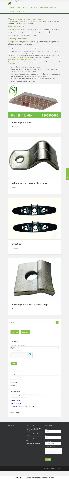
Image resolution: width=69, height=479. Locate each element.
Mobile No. (48, 441)
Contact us (20, 11)
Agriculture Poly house (16, 400)
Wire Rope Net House (17, 38)
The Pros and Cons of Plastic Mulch (19, 397)
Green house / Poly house (18, 377)
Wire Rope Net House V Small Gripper (30, 304)
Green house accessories (48, 7)
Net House (15, 382)
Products (34, 7)
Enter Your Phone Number (19, 345)
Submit (14, 363)
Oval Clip (16, 243)
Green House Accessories (18, 379)
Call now (15, 332)
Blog (12, 11)
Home (12, 7)
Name (47, 429)
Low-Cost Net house (17, 27)
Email (47, 435)
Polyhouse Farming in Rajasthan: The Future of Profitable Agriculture (27, 395)
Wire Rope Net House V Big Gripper (29, 183)
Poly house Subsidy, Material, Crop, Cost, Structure (23, 406)
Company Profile (21, 7)
